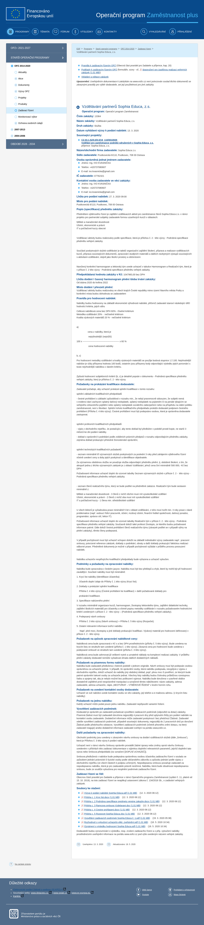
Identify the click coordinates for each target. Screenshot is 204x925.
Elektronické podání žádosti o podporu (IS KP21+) (38, 889)
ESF (78, 49)
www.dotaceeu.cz (39, 893)
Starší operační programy (106, 49)
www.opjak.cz (60, 893)
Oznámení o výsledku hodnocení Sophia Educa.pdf (109, 826)
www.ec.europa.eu (81, 893)
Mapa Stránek (180, 895)
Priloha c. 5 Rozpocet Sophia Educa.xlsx (104, 814)
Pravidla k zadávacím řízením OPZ (98, 65)
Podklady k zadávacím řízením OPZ (99, 69)
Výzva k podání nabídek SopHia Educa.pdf (105, 793)
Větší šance (147, 890)
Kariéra (16, 896)
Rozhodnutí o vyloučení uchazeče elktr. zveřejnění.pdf (111, 822)
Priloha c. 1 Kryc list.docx (96, 797)
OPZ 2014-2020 (127, 49)
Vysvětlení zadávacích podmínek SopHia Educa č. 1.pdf (111, 818)
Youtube (145, 895)
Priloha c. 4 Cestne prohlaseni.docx (101, 809)
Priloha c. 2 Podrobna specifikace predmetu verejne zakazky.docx (116, 801)
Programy (88, 49)
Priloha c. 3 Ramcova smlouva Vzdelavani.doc (107, 805)
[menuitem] (18, 31)
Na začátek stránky (23, 864)
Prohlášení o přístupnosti (184, 890)
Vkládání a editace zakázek (94, 77)
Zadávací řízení (144, 49)
